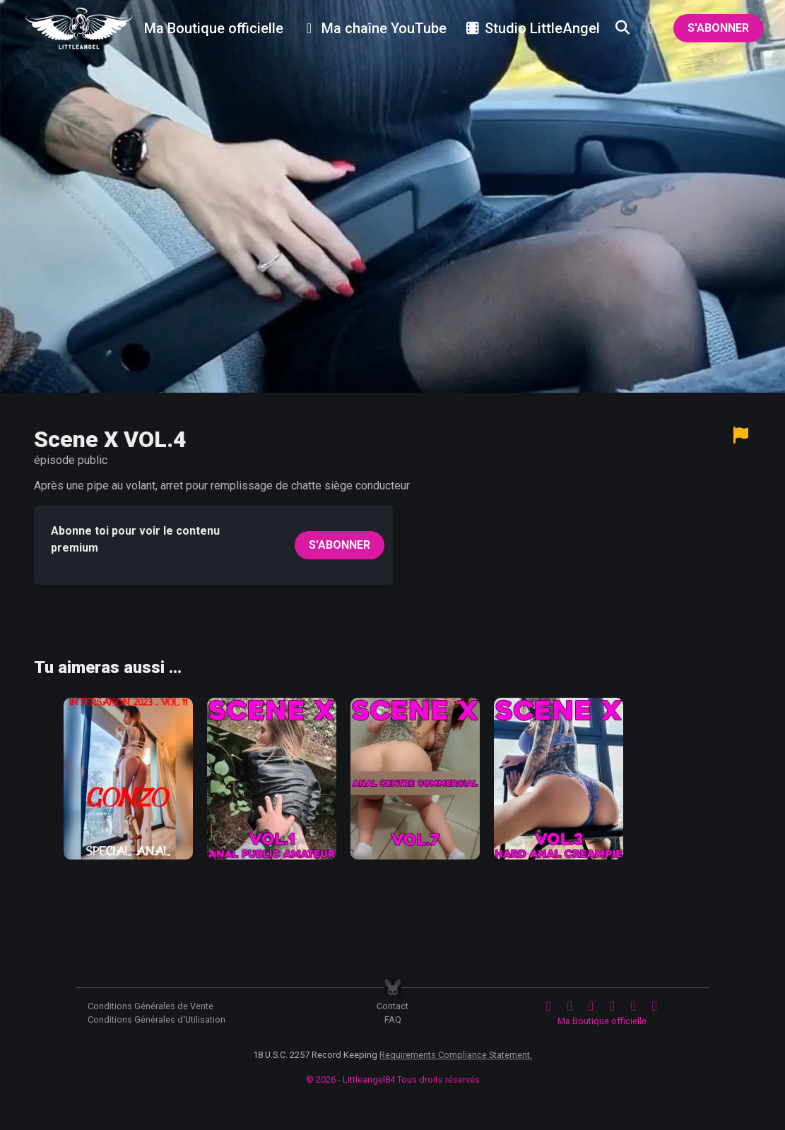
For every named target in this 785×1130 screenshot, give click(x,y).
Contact (392, 1006)
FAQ (392, 1019)
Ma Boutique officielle (602, 1021)
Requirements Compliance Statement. (455, 1054)
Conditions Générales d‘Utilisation (156, 1019)
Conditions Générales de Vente (150, 1006)
